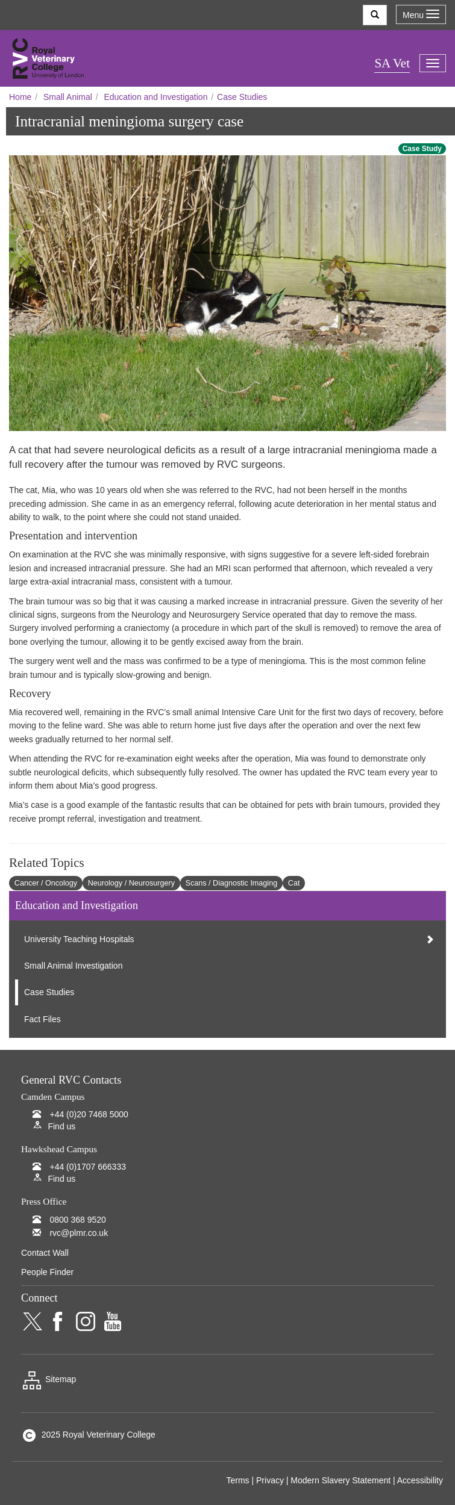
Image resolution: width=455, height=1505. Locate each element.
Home (20, 97)
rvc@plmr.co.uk (78, 1233)
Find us (61, 1126)
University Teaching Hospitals (79, 939)
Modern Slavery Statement (340, 1480)
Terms (237, 1480)
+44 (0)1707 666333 (87, 1166)
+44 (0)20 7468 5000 (88, 1114)
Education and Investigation (155, 97)
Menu (421, 15)
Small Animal (67, 97)
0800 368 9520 (77, 1219)
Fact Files (42, 1019)
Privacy (270, 1480)
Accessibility (420, 1480)
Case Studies (242, 97)
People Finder (47, 1272)
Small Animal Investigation (73, 965)
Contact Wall (45, 1253)
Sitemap (48, 1379)
